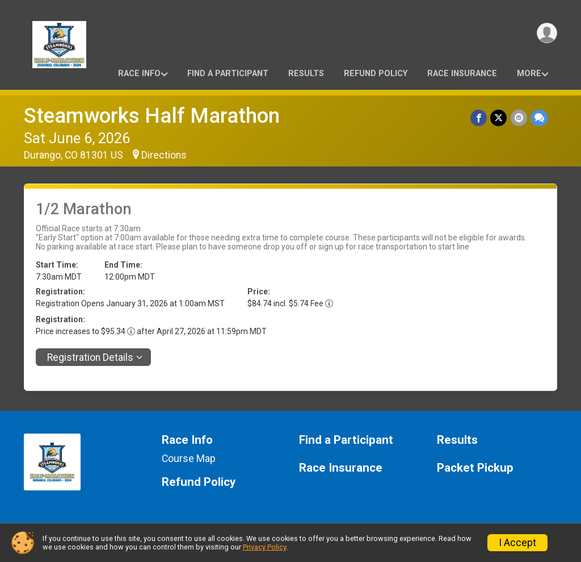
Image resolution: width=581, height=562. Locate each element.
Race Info (139, 73)
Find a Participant (227, 73)
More (529, 73)
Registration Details (90, 357)
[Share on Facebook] (479, 118)
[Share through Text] (539, 118)
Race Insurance (462, 73)
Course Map (189, 458)
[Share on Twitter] (499, 118)
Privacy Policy (264, 547)
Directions (164, 155)
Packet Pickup (475, 467)
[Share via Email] (519, 118)
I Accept (517, 542)
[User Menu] (546, 33)
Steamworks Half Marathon (152, 115)
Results (306, 73)
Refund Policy (375, 73)
